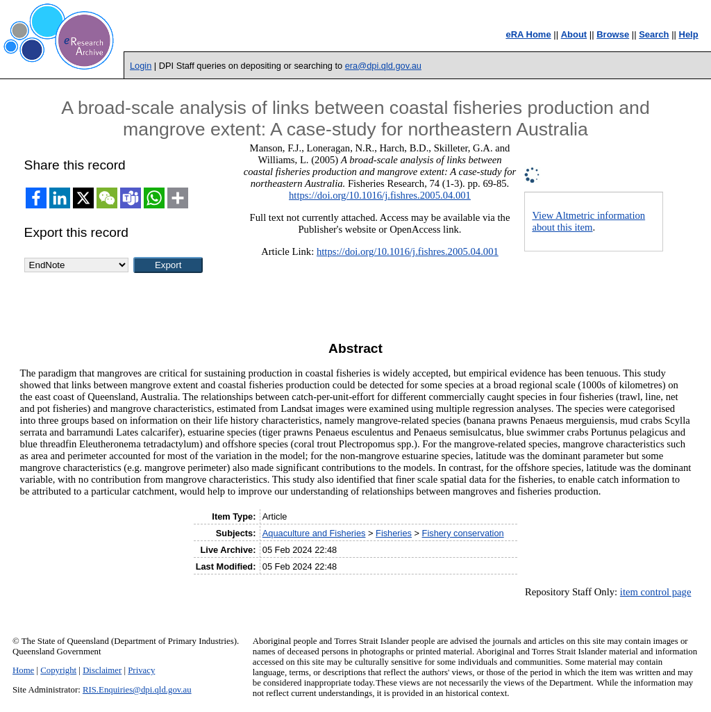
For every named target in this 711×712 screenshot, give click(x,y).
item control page (656, 591)
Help (689, 34)
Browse (612, 34)
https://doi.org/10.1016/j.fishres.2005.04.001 (380, 195)
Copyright (58, 670)
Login (140, 65)
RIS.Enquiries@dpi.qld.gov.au (137, 690)
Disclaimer (102, 670)
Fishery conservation (463, 533)
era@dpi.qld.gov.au (383, 65)
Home (23, 670)
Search (654, 34)
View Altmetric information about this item (588, 221)
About (574, 34)
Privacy (141, 670)
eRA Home (528, 34)
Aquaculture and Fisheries (314, 533)
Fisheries (394, 533)
